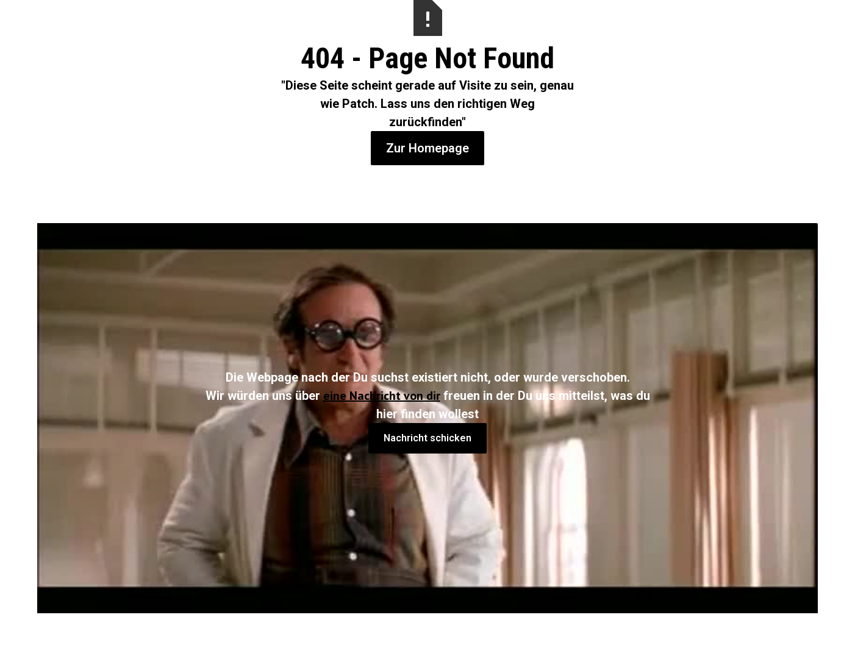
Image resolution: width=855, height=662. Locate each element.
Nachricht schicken (427, 438)
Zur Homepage (427, 148)
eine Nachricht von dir (381, 396)
